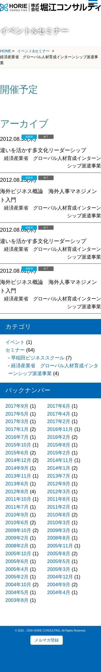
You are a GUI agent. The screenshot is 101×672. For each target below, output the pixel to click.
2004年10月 (18, 584)
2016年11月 (60, 429)
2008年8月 (58, 538)
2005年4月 (17, 569)
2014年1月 (58, 468)
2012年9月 (58, 483)
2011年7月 (17, 507)
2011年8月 (58, 499)
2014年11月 (60, 460)
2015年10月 (18, 445)
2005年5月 (58, 561)
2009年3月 (58, 530)
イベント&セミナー (33, 51)
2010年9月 (17, 514)
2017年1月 (17, 429)
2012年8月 (17, 491)
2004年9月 (58, 584)
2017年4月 (58, 414)
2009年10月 (18, 530)
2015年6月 (17, 452)
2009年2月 (17, 538)
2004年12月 (60, 577)
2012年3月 (58, 491)
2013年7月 (58, 476)
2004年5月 (17, 592)
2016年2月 (58, 437)
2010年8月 (58, 514)
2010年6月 (17, 522)
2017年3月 (17, 421)
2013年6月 (17, 483)
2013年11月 (18, 476)
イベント (15, 342)
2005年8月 (58, 553)
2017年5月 (17, 414)
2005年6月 (17, 561)
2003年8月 (17, 600)
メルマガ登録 (46, 640)
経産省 (29, 136)
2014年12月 (18, 460)
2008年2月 (17, 545)
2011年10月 (18, 499)
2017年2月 (58, 421)
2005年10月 (18, 553)
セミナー (15, 350)
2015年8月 (58, 445)
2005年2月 (17, 577)
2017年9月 (17, 406)
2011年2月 (58, 507)
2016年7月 (17, 437)
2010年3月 (58, 522)
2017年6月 (58, 406)
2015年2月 (58, 452)
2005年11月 (60, 545)
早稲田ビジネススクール (37, 358)
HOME (5, 51)
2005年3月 (58, 569)
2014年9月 (17, 468)
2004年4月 (58, 592)
